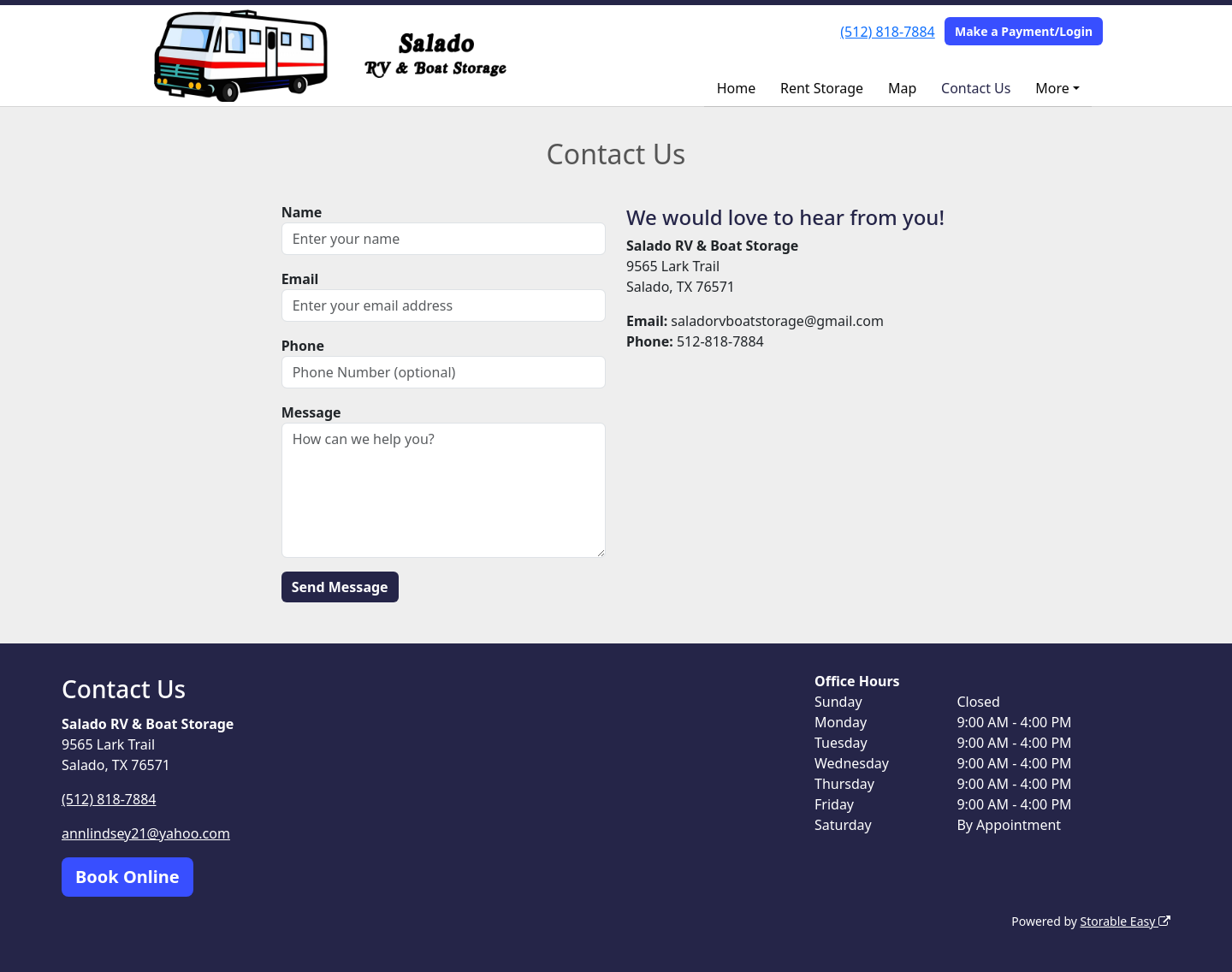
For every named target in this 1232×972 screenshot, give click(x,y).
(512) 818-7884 (887, 31)
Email (300, 279)
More (1052, 88)
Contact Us (975, 88)
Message (311, 412)
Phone (302, 345)
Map (902, 88)
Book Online (127, 876)
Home (736, 88)
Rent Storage (821, 88)
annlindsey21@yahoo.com (146, 833)
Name (302, 212)
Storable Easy (1125, 921)
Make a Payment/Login (1024, 31)
